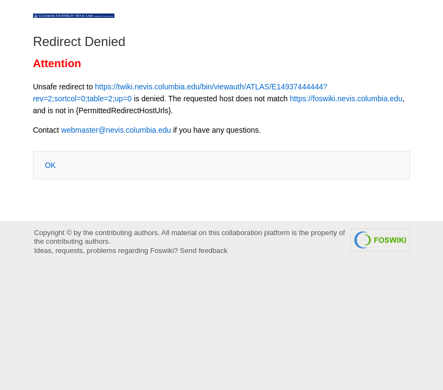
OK (50, 165)
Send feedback (204, 250)
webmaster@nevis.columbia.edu (116, 130)
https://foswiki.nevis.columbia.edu (346, 98)
